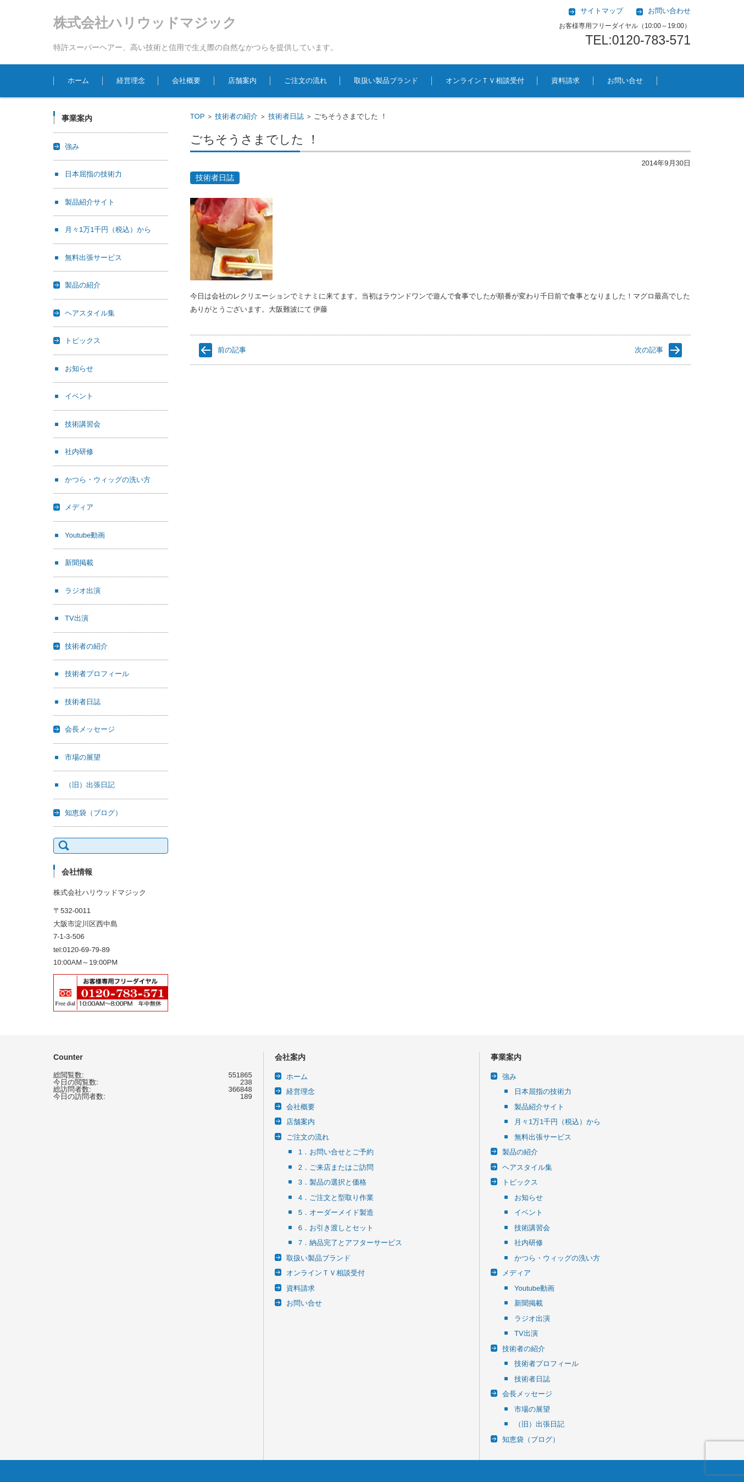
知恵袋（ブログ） (93, 813)
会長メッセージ (90, 729)
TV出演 (76, 618)
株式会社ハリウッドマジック (145, 22)
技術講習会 (83, 424)
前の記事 (232, 350)
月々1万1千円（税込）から (108, 229)
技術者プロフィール (97, 674)
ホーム (78, 80)
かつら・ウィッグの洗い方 (108, 479)
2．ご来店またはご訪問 (336, 1167)
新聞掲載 (79, 562)
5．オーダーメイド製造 (336, 1212)
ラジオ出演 (83, 591)
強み (72, 146)
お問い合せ (625, 80)
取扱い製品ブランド (386, 80)
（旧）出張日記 (90, 785)
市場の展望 (83, 757)
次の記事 (649, 350)
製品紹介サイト (90, 202)
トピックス (83, 340)
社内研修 (79, 451)
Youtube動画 (85, 535)
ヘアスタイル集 (90, 313)
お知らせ (79, 368)
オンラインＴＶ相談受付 (485, 80)
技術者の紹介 (236, 116)
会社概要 (186, 80)
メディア (79, 507)
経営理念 (130, 80)
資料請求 (565, 80)
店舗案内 (242, 80)
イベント (79, 396)
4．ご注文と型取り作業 (336, 1197)
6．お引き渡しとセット (336, 1228)
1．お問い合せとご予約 (336, 1152)
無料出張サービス (93, 257)
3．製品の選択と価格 (332, 1182)
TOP (197, 116)
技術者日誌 (286, 116)
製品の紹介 (83, 285)
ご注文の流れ (305, 80)
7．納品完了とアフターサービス (350, 1242)
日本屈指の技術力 (93, 174)
